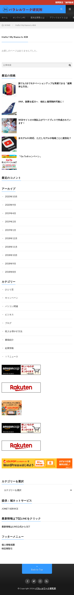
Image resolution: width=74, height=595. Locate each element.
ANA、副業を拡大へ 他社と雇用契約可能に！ (41, 101)
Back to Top (37, 569)
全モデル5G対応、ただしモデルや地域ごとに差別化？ (44, 138)
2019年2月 (10, 221)
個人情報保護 (8, 544)
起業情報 (9, 348)
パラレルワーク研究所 (45, 588)
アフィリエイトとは (59, 17)
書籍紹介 (9, 339)
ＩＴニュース (11, 356)
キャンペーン (11, 297)
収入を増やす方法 (13, 331)
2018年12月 (11, 238)
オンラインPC (19, 17)
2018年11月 (11, 246)
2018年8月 (10, 272)
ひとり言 (9, 289)
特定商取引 (7, 548)
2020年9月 (10, 204)
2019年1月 (10, 230)
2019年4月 (10, 213)
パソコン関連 (11, 306)
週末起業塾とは (37, 17)
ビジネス (9, 314)
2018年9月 (10, 263)
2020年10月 (11, 196)
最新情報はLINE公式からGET (16, 526)
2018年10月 (11, 255)
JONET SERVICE (10, 508)
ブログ (8, 323)
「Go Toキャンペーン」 (30, 156)
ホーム (5, 17)
